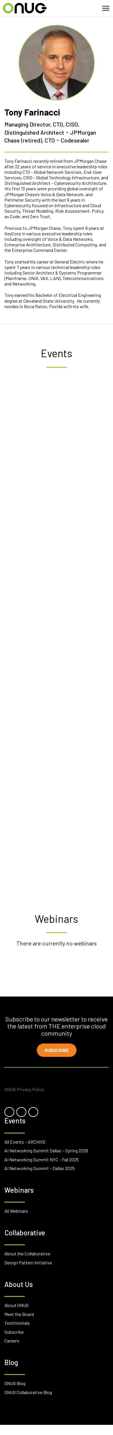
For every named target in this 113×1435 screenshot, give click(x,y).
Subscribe (56, 1050)
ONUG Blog (14, 1383)
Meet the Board (19, 1314)
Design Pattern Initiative (28, 1262)
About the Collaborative (27, 1253)
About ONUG (16, 1305)
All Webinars (16, 1211)
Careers (11, 1340)
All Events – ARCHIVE (25, 1142)
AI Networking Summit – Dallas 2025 (39, 1168)
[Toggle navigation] (106, 8)
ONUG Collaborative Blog (28, 1392)
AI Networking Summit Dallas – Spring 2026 (46, 1150)
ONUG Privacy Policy (24, 1089)
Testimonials (17, 1323)
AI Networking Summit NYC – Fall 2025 (41, 1159)
